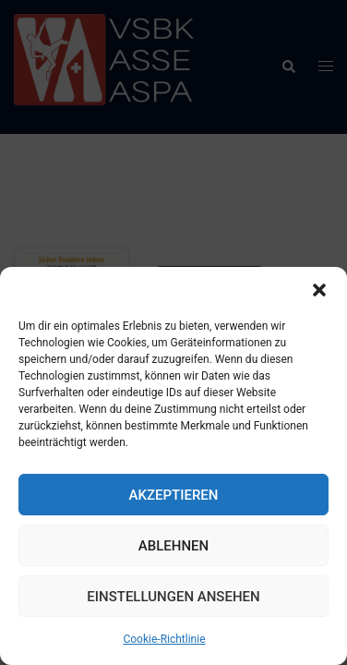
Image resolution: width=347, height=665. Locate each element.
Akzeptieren (174, 495)
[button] (319, 290)
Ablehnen (173, 546)
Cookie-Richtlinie (164, 639)
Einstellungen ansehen (173, 596)
